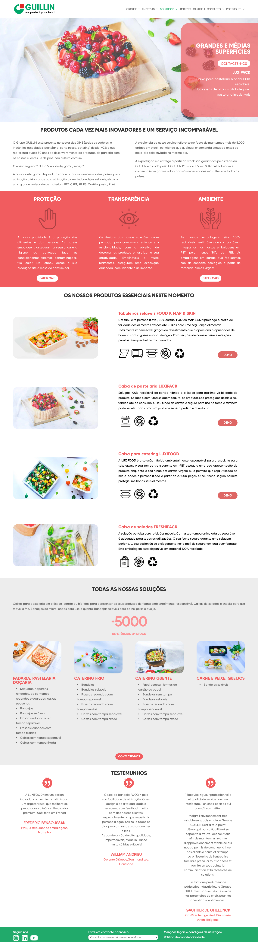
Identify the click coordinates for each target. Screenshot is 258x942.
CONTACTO (214, 9)
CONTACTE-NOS (234, 63)
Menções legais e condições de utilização (193, 932)
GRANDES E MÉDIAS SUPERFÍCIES (223, 48)
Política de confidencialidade (184, 937)
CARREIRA (199, 9)
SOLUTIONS (167, 9)
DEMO (227, 355)
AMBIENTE (185, 9)
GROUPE (131, 9)
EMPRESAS (148, 9)
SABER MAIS (47, 278)
